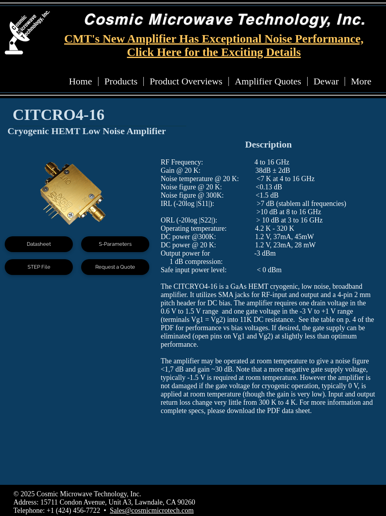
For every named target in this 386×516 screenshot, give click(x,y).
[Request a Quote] (115, 267)
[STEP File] (39, 267)
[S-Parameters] (115, 244)
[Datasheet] (39, 244)
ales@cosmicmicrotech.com (154, 510)
